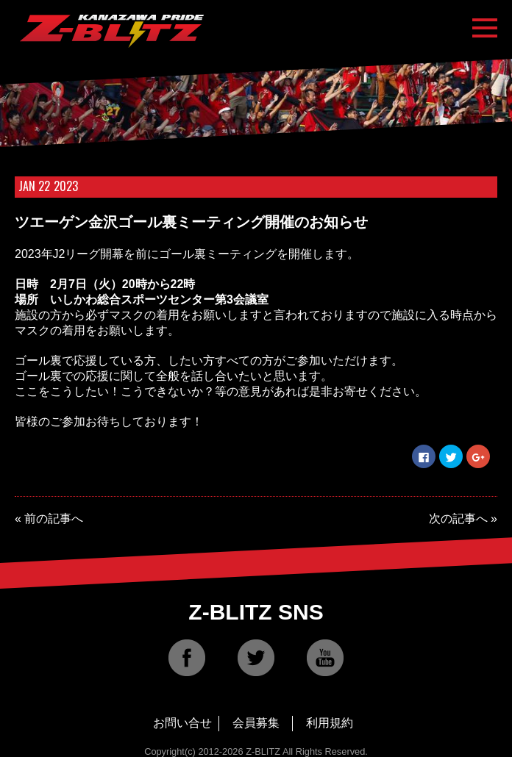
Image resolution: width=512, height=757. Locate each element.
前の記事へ (53, 518)
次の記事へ (458, 518)
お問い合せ (182, 723)
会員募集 (256, 723)
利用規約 (329, 723)
